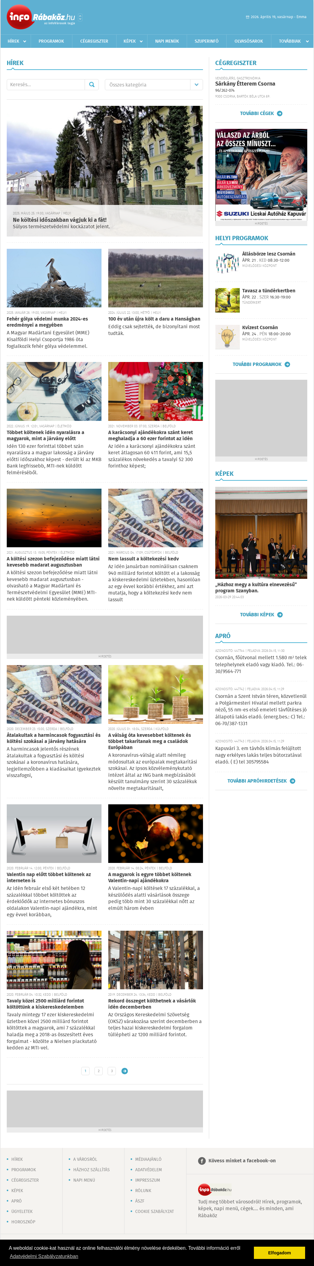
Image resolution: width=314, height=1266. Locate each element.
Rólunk (143, 1190)
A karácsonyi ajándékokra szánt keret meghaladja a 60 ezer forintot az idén (150, 436)
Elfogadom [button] (279, 1252)
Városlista (80, 17)
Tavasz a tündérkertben (268, 291)
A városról (85, 1159)
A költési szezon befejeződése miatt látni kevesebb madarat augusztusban (53, 562)
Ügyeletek (22, 1211)
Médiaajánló (148, 1159)
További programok (257, 364)
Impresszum (147, 1180)
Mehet (92, 84)
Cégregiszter (94, 41)
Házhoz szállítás (91, 1170)
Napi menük (167, 41)
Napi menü (84, 1180)
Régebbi (124, 1071)
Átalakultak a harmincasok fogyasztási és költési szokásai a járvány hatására (54, 738)
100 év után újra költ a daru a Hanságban (154, 319)
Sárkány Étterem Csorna (245, 84)
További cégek (257, 113)
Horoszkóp (23, 1222)
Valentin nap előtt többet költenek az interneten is (49, 878)
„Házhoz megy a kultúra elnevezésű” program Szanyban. (256, 588)
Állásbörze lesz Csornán (268, 254)
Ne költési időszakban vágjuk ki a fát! (59, 220)
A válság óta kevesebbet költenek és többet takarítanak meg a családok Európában (149, 742)
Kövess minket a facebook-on (242, 1161)
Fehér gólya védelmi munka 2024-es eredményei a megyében (47, 322)
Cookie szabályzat (154, 1211)
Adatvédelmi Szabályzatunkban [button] (44, 1256)
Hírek (13, 41)
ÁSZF (139, 1201)
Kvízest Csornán (260, 328)
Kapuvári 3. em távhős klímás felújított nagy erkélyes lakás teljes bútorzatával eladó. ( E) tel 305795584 (258, 755)
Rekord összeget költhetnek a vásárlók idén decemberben (152, 1004)
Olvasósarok (249, 41)
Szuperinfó (207, 41)
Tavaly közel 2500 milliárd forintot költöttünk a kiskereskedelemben (45, 1004)
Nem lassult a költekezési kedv (143, 559)
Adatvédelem (148, 1170)
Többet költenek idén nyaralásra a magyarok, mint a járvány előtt (45, 436)
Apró (16, 1201)
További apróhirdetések (257, 781)
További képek (257, 615)
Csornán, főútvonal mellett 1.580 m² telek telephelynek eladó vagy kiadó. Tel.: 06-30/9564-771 (261, 664)
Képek (130, 41)
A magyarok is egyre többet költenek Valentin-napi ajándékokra (149, 878)
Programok (51, 41)
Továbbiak (290, 41)
